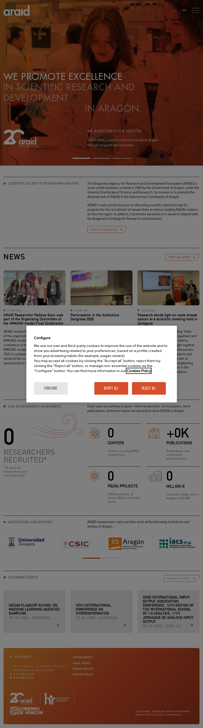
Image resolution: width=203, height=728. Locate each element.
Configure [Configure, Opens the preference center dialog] (50, 388)
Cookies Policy (139, 371)
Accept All (111, 388)
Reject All (149, 388)
